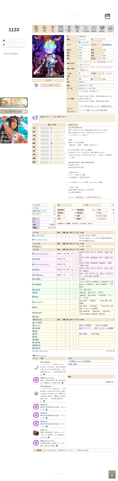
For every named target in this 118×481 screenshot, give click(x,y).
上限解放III (38, 284)
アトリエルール (14, 79)
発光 (36, 337)
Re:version (90, 470)
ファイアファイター (41, 239)
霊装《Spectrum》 (46, 386)
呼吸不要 (37, 348)
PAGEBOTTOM (112, 474)
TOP (8, 3)
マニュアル (94, 110)
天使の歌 (37, 259)
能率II (36, 296)
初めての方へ (14, 86)
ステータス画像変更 (61, 29)
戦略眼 (37, 339)
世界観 (14, 65)
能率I (36, 292)
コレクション (42, 355)
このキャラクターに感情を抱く (102, 29)
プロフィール (73, 125)
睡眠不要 (37, 345)
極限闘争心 (108, 44)
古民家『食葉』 (73, 364)
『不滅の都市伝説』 (73, 13)
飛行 (37, 317)
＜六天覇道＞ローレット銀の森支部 (79, 361)
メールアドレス (3, 40)
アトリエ (59, 3)
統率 (36, 334)
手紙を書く (94, 29)
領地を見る (110, 29)
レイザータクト (40, 235)
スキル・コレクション (41, 351)
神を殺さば (43, 404)
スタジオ (75, 3)
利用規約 (28, 470)
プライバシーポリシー (38, 470)
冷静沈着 (37, 289)
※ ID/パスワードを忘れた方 (11, 53)
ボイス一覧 (52, 29)
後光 (36, 307)
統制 (36, 331)
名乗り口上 (39, 275)
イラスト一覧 (44, 29)
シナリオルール (14, 76)
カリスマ (37, 325)
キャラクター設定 (69, 29)
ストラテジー (39, 302)
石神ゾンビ (43, 430)
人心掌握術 (38, 322)
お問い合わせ (14, 90)
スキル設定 (77, 29)
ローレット (42, 3)
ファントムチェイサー (42, 253)
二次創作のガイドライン (69, 470)
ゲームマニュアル (14, 73)
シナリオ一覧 (36, 29)
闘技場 (109, 3)
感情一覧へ (110, 382)
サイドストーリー (14, 69)
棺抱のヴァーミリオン (47, 378)
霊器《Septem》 (45, 362)
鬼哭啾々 (37, 269)
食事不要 (37, 342)
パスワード (3, 45)
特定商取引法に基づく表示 (53, 470)
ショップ (92, 3)
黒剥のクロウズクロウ (47, 441)
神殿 (25, 3)
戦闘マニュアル (14, 82)
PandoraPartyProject (14, 13)
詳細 (88, 110)
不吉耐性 (37, 279)
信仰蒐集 (37, 328)
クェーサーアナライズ (42, 264)
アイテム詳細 (85, 29)
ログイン (8, 49)
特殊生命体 (38, 312)
